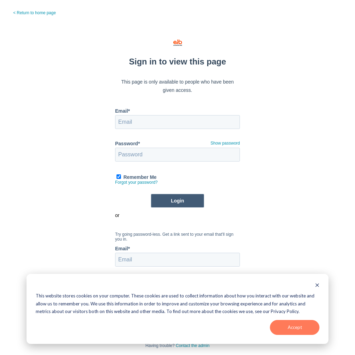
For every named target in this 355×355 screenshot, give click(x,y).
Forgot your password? (136, 182)
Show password (225, 143)
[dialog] (178, 309)
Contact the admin (192, 345)
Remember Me (140, 177)
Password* (127, 143)
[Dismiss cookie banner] (317, 285)
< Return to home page (34, 12)
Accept (295, 327)
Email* (122, 111)
